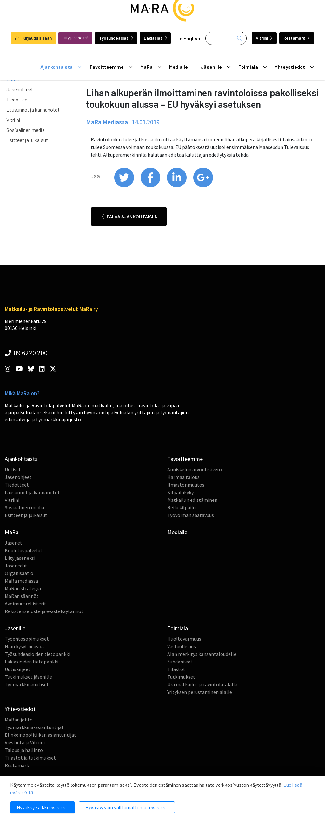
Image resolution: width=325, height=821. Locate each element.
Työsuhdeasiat (116, 38)
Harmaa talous (183, 477)
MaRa (150, 67)
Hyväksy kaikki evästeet (42, 807)
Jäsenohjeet (19, 89)
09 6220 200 (26, 352)
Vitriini (264, 38)
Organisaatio (19, 573)
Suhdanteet (180, 661)
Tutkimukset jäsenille (28, 677)
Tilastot (176, 669)
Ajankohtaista (60, 67)
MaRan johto (19, 719)
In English (189, 38)
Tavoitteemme (110, 67)
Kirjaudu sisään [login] (33, 38)
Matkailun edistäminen (192, 500)
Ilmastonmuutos (185, 485)
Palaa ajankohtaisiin (130, 216)
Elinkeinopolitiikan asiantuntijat (40, 735)
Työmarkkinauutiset (27, 684)
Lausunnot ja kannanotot (33, 110)
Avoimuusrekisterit (25, 603)
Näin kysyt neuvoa (24, 646)
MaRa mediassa (21, 581)
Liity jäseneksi (20, 558)
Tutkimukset (181, 677)
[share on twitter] (124, 186)
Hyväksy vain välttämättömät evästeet (126, 807)
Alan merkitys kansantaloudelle (201, 654)
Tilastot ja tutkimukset (30, 757)
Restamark (296, 38)
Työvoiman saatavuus (190, 515)
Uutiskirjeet (17, 669)
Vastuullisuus (181, 646)
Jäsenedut (16, 565)
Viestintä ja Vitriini (25, 742)
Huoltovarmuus (184, 639)
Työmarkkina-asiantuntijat (34, 727)
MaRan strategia (23, 588)
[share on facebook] (151, 186)
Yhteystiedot (294, 67)
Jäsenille (215, 67)
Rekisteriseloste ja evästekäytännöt (44, 611)
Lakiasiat (155, 38)
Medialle (178, 67)
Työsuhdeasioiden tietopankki (37, 654)
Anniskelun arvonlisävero (194, 469)
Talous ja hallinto (24, 750)
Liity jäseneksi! (75, 38)
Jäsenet (13, 543)
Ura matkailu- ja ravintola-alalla (202, 684)
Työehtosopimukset (27, 639)
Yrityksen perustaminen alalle (199, 692)
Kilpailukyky (180, 492)
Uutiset (13, 469)
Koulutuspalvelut (24, 550)
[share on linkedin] (177, 186)
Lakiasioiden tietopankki (31, 661)
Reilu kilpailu (181, 507)
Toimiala (252, 67)
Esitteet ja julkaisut (27, 140)
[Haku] (226, 38)
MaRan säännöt (22, 596)
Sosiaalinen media (25, 130)
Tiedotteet (17, 99)
